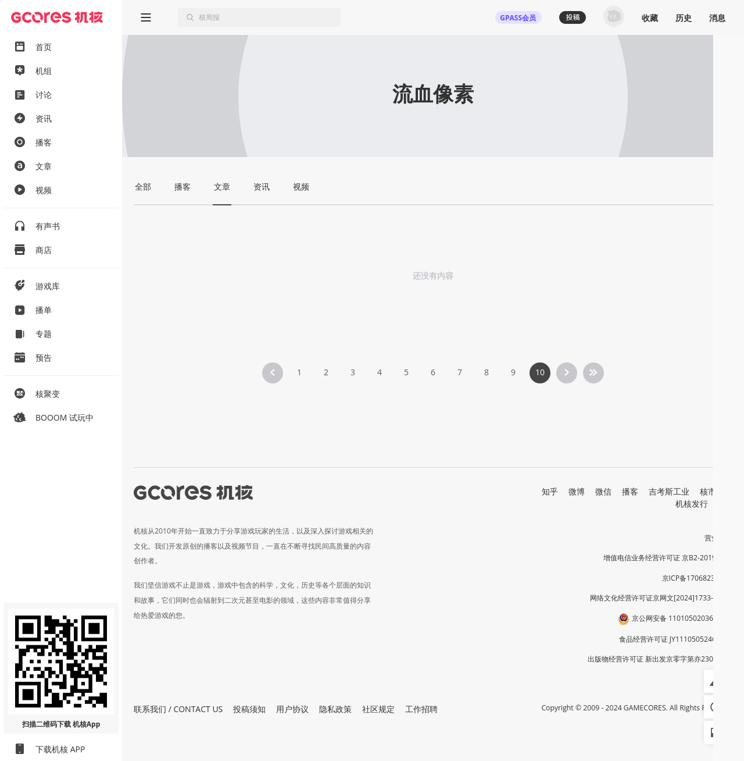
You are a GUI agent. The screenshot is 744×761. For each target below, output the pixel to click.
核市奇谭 (716, 491)
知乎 (550, 491)
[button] (715, 681)
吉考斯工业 (669, 491)
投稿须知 (249, 708)
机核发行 (691, 503)
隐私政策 (335, 708)
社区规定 (378, 708)
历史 (683, 17)
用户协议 (292, 708)
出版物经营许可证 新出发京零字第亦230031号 (660, 659)
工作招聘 (421, 708)
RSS (725, 503)
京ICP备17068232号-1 (697, 578)
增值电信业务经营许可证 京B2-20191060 (667, 558)
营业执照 (718, 538)
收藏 (650, 17)
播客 (630, 491)
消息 (717, 17)
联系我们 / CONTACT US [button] (178, 708)
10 (540, 372)
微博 (576, 491)
